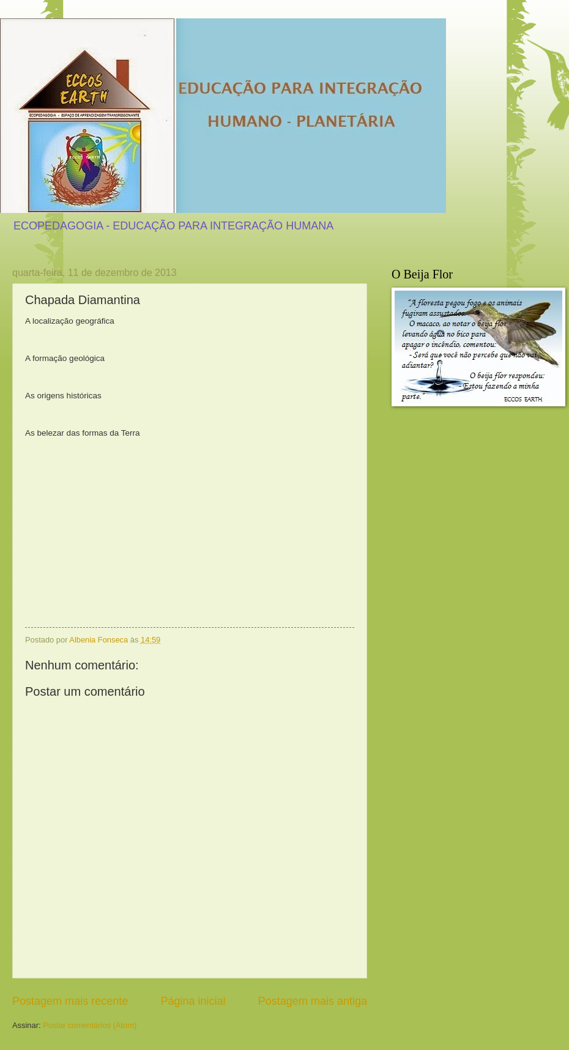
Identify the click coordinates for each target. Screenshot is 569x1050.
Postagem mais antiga (312, 1001)
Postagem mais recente (70, 1001)
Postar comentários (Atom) (89, 1025)
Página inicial (192, 1001)
